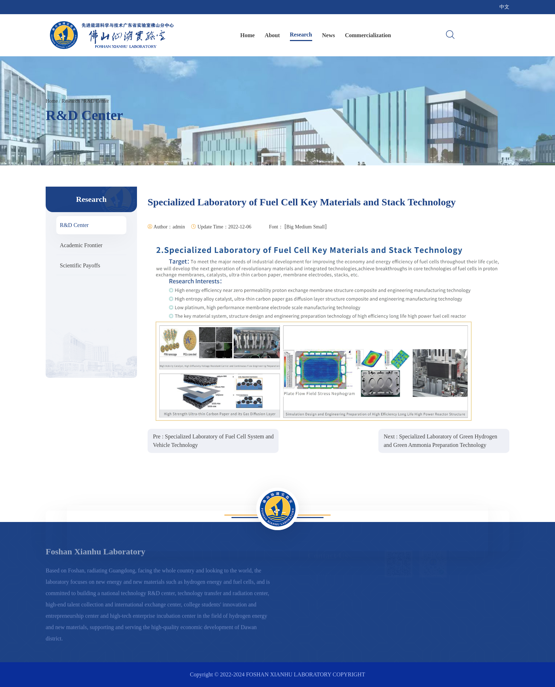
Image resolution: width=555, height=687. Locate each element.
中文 (504, 7)
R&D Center (96, 101)
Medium (303, 226)
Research (301, 35)
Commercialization (368, 35)
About (272, 35)
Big (289, 226)
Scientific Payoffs (80, 265)
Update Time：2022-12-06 (221, 226)
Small (319, 226)
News (328, 35)
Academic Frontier (81, 245)
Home (247, 35)
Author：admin (166, 226)
